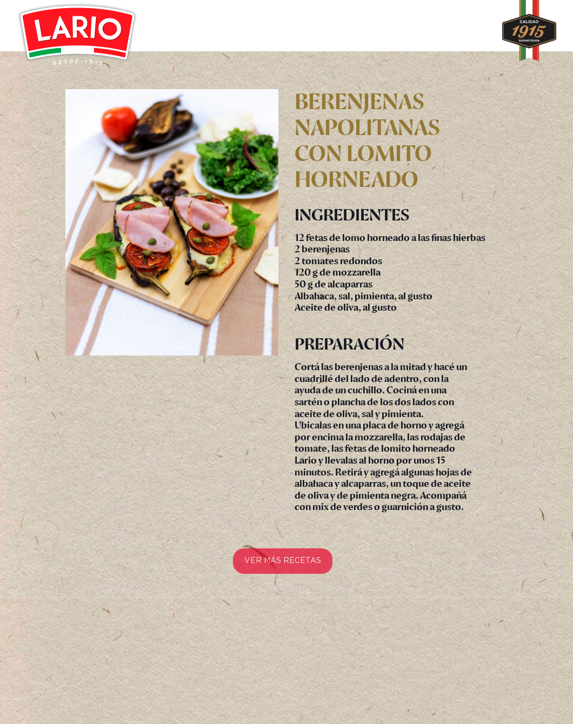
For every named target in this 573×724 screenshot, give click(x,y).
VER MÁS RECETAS (282, 565)
